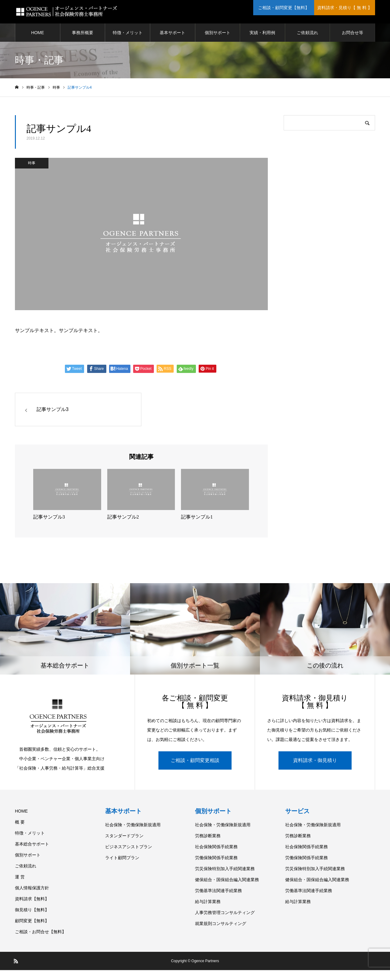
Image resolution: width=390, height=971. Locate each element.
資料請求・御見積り (315, 761)
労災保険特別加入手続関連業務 (225, 869)
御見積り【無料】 (32, 910)
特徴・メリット (128, 33)
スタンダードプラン (124, 836)
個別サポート (217, 33)
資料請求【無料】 (32, 899)
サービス (297, 812)
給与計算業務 (208, 902)
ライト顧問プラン (122, 858)
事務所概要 (82, 33)
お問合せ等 (352, 33)
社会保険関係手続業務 (216, 847)
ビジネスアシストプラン (128, 847)
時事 (31, 164)
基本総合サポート (32, 844)
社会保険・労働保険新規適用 (133, 825)
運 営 (20, 877)
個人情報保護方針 (32, 888)
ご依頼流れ (307, 33)
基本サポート (172, 33)
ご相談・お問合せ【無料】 (40, 932)
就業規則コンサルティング (220, 924)
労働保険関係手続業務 (216, 858)
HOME (37, 33)
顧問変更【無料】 (32, 921)
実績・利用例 (262, 33)
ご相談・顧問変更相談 (195, 761)
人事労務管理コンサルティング (225, 913)
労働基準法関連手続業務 (218, 891)
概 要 (20, 822)
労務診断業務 (208, 836)
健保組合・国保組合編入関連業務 (227, 880)
